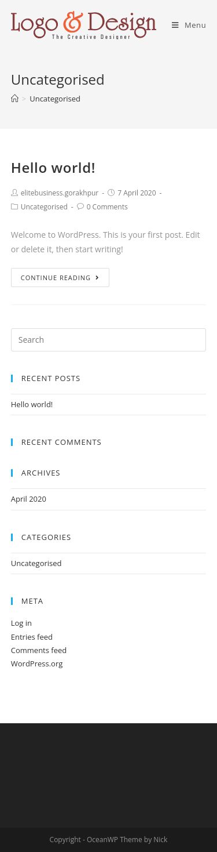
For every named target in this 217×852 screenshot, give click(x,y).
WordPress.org (37, 663)
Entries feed (32, 637)
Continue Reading (60, 277)
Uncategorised (44, 207)
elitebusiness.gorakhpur (60, 193)
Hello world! (53, 167)
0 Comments (107, 207)
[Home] (15, 98)
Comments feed (39, 650)
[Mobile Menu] (189, 25)
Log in (21, 623)
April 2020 (28, 499)
